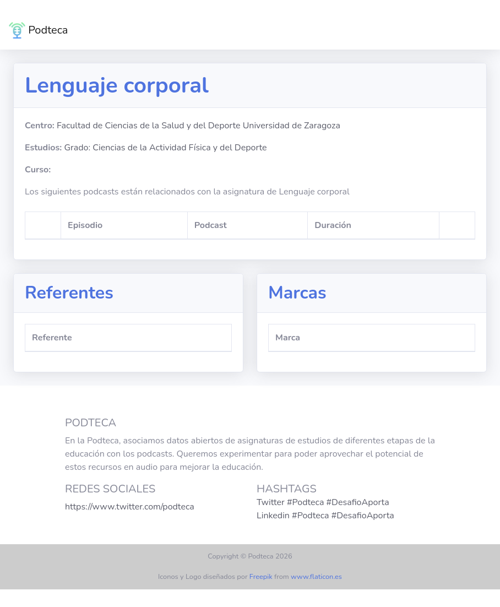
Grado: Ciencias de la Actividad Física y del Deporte (165, 148)
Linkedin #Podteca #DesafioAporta (325, 516)
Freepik (261, 577)
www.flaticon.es (316, 577)
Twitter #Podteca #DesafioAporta (323, 502)
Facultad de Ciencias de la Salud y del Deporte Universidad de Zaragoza (198, 126)
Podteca (38, 30)
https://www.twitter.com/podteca (129, 507)
